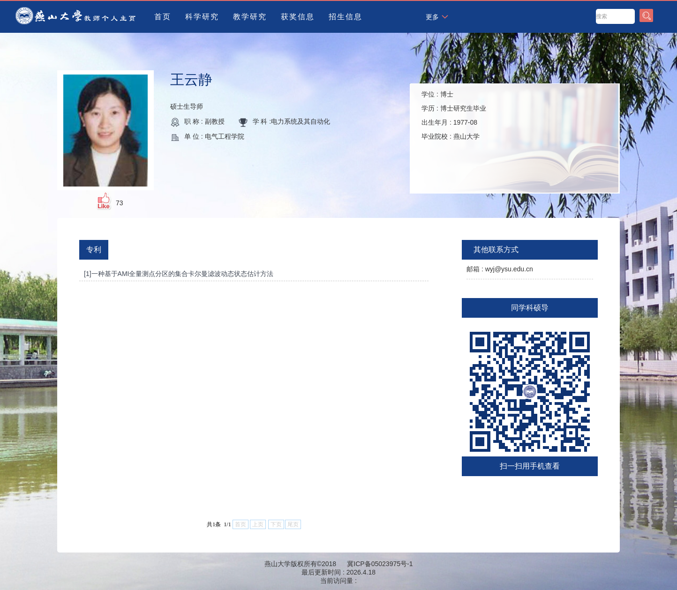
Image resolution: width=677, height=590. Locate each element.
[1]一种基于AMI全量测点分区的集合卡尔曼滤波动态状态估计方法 (178, 273)
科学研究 (202, 17)
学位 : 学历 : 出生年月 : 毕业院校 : (453, 115)
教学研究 (250, 17)
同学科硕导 (530, 308)
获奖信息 (298, 17)
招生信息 (345, 17)
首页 (162, 17)
